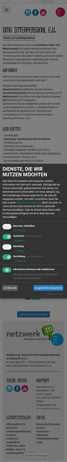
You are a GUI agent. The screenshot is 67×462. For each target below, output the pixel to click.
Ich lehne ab (10, 287)
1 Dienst (18, 250)
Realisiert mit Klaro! (54, 294)
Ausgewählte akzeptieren (48, 287)
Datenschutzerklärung (28, 202)
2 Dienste (19, 230)
